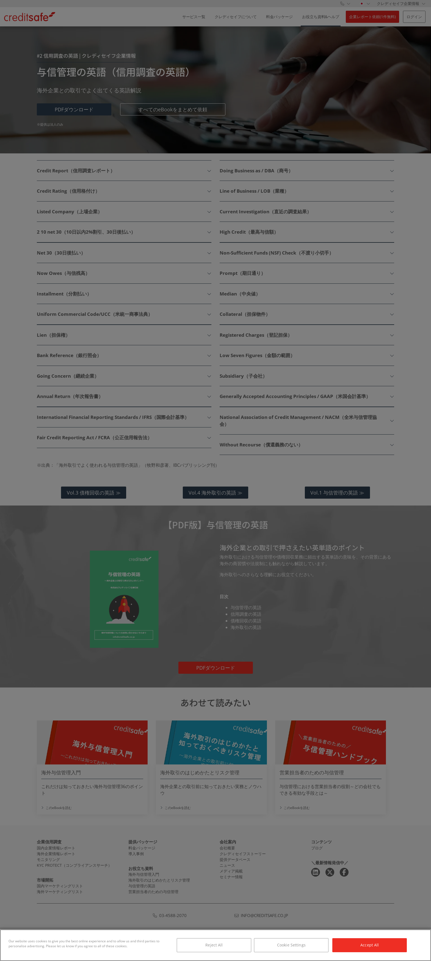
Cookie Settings (291, 945)
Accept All (369, 945)
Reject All (214, 945)
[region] (215, 945)
